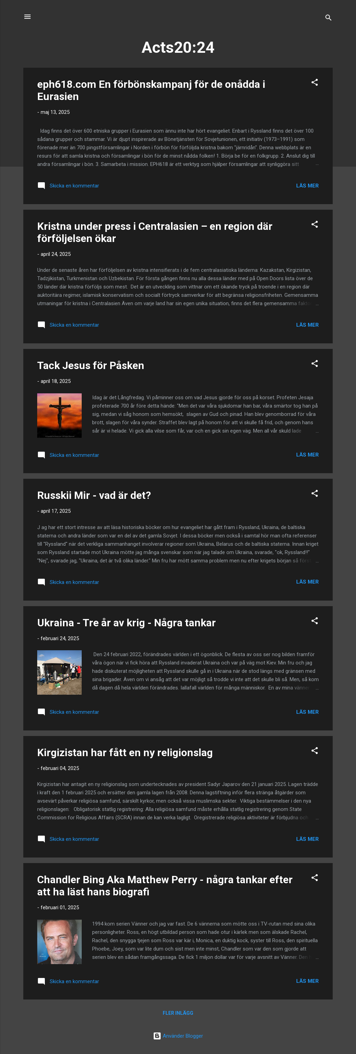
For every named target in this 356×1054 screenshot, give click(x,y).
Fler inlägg (178, 1013)
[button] (314, 83)
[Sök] (328, 19)
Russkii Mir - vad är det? (94, 495)
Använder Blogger (178, 1036)
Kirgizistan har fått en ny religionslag (125, 752)
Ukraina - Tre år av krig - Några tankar (126, 623)
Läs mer (307, 186)
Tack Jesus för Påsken (90, 365)
